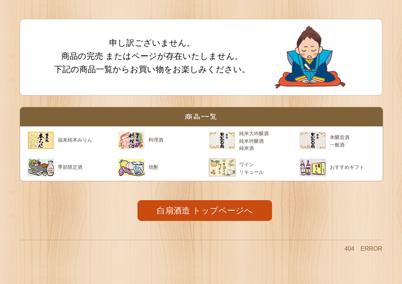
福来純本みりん (75, 140)
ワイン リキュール (251, 168)
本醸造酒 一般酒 (339, 141)
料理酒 (155, 140)
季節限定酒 (70, 167)
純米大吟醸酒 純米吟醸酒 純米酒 (254, 141)
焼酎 (153, 167)
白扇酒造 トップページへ (205, 210)
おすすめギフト (347, 167)
